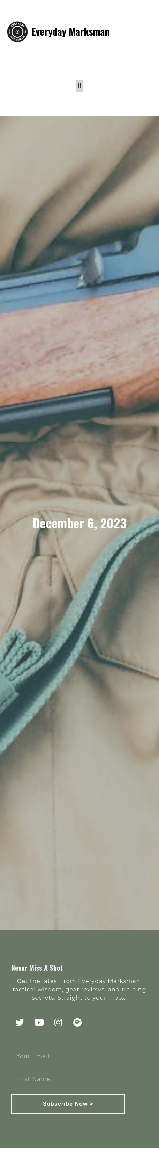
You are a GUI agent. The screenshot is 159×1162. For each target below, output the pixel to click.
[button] (79, 86)
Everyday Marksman (70, 31)
